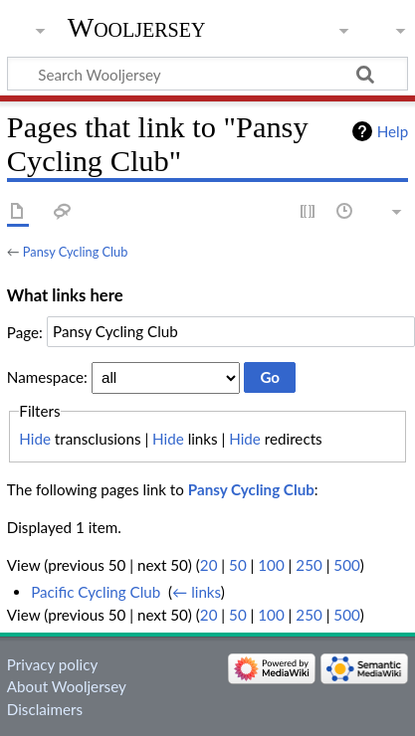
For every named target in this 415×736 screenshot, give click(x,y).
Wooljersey (137, 27)
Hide (35, 439)
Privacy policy (52, 664)
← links (196, 592)
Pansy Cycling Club (75, 252)
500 (346, 565)
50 (238, 565)
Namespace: (47, 377)
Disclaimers (45, 709)
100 (271, 565)
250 (308, 565)
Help (392, 131)
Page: (25, 331)
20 (209, 565)
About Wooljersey (66, 686)
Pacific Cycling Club (95, 592)
